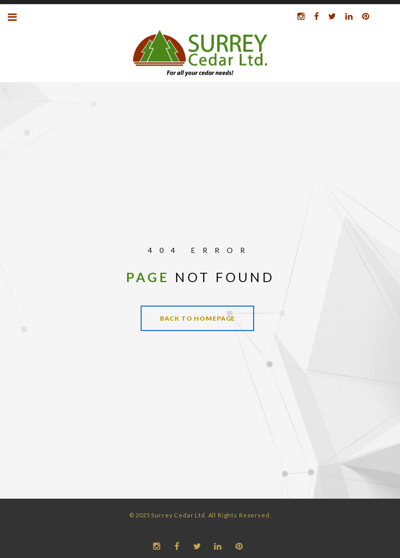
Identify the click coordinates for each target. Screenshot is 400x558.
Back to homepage (197, 318)
